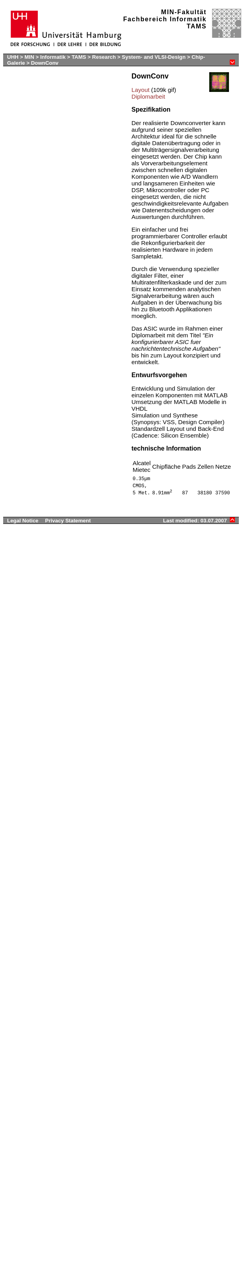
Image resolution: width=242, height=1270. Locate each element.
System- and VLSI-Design (154, 57)
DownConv (44, 63)
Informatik (53, 57)
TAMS (78, 57)
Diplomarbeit (148, 96)
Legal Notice (22, 521)
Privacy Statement (68, 521)
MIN (29, 57)
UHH (13, 57)
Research (104, 57)
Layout (140, 89)
